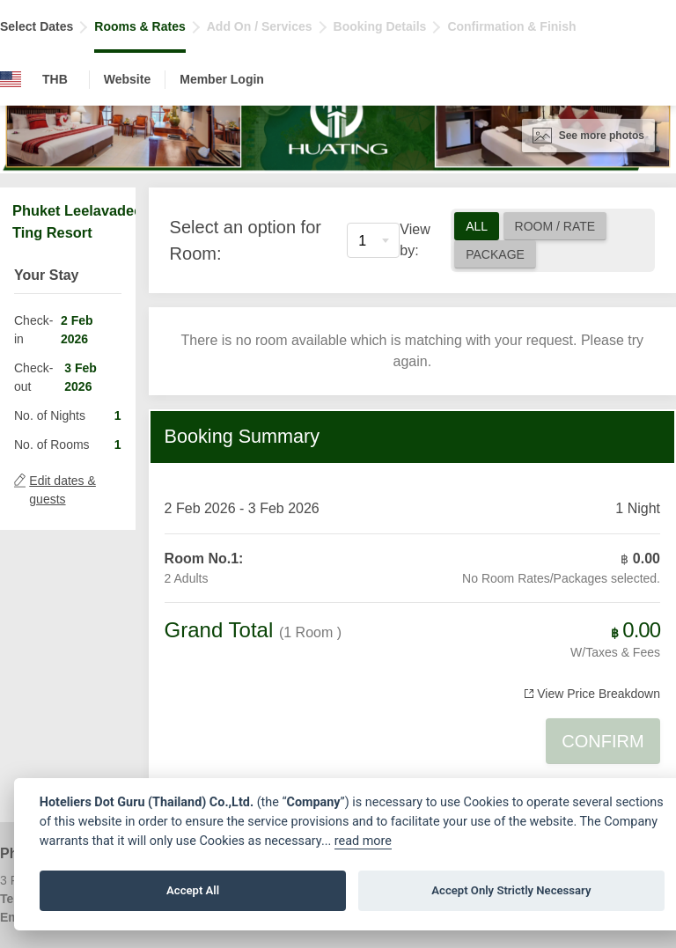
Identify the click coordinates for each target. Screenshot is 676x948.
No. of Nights (49, 415)
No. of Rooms (52, 444)
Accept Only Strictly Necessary (511, 890)
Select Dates (36, 26)
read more (363, 841)
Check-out (33, 377)
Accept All (192, 890)
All (477, 226)
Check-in (33, 329)
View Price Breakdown (598, 693)
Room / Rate (555, 226)
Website (127, 79)
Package (495, 254)
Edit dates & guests (62, 490)
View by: (415, 240)
